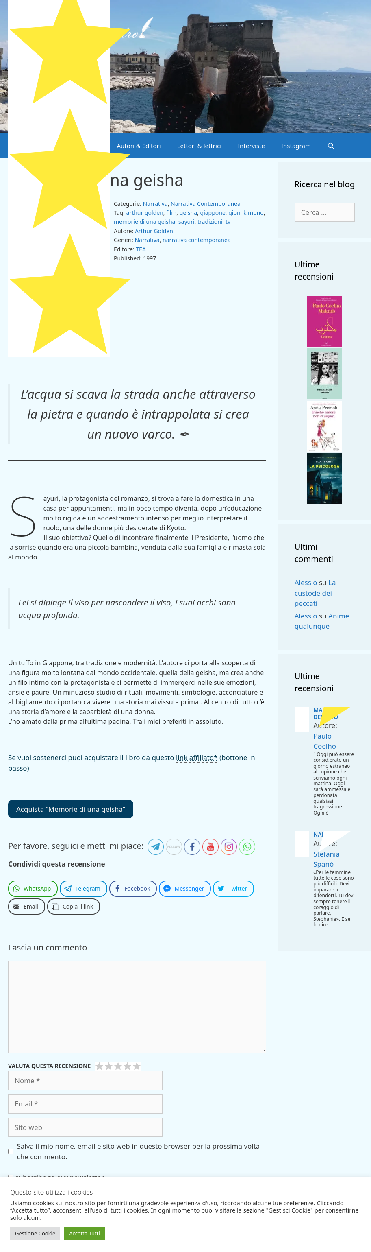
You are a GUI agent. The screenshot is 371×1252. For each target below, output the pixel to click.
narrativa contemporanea (197, 240)
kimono (253, 212)
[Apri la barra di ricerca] (331, 145)
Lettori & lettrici (199, 146)
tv (228, 221)
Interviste (251, 146)
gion (234, 212)
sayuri (186, 221)
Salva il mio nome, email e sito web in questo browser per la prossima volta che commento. (138, 1151)
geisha (188, 212)
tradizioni (210, 221)
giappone (213, 212)
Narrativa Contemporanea (206, 204)
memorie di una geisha (144, 221)
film (171, 212)
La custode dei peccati (315, 593)
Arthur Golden (154, 231)
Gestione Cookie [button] (35, 1233)
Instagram (296, 146)
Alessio (306, 582)
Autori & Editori (139, 146)
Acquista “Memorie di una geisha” (70, 809)
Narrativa (155, 204)
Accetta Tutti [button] (84, 1233)
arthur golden (144, 212)
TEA (141, 249)
